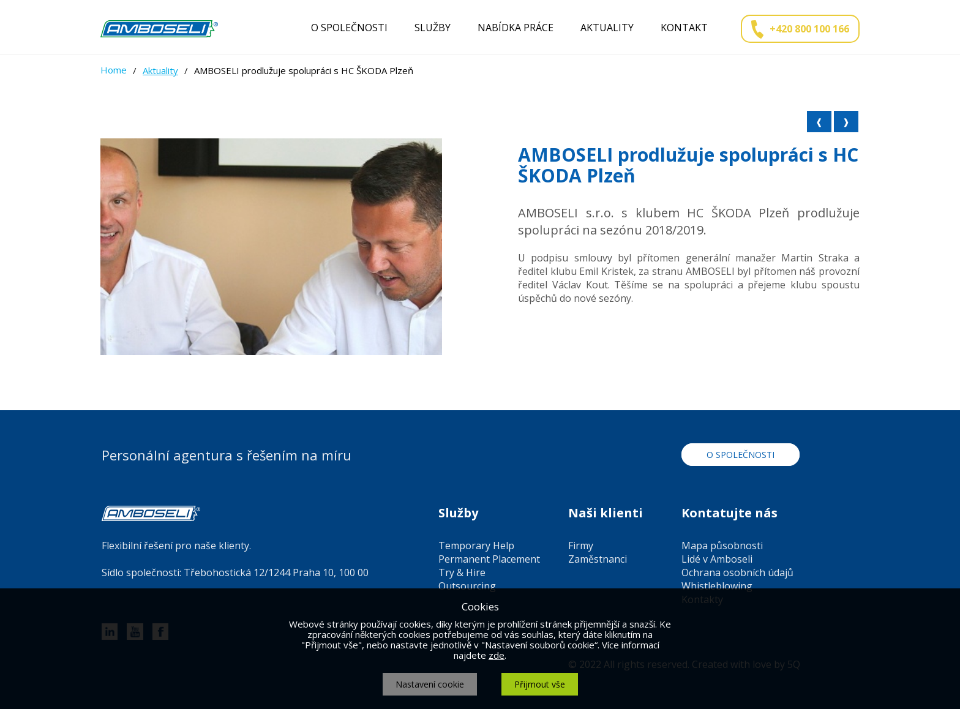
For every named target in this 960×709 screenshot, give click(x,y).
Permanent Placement (489, 559)
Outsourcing (467, 586)
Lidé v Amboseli (716, 559)
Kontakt (684, 27)
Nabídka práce (515, 27)
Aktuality (607, 27)
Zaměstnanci (597, 559)
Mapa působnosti (722, 545)
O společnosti (349, 27)
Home (113, 70)
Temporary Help (476, 545)
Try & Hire (462, 572)
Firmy (580, 545)
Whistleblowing (716, 586)
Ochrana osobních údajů (737, 572)
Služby (432, 27)
